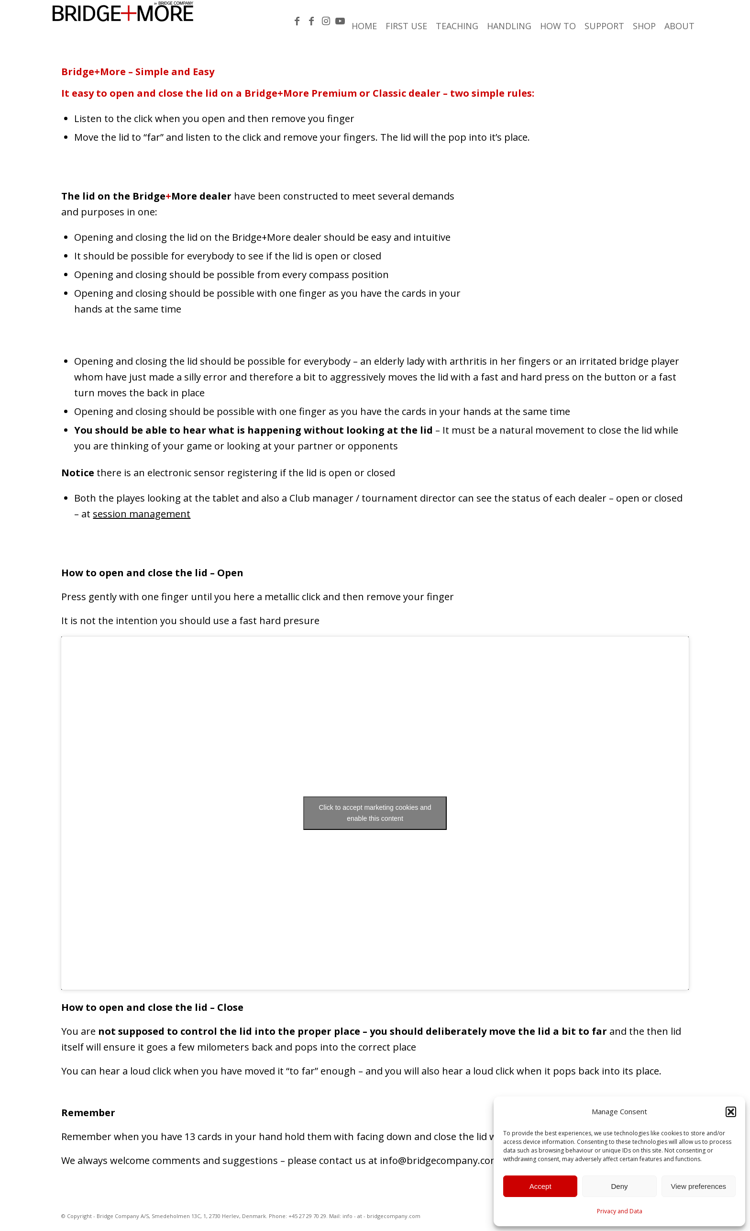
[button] (731, 1112)
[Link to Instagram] (326, 21)
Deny (619, 1186)
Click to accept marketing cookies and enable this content (375, 813)
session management (141, 513)
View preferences (699, 1186)
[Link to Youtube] (340, 21)
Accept (540, 1186)
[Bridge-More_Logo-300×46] (123, 21)
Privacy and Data (619, 1211)
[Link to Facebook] (297, 21)
